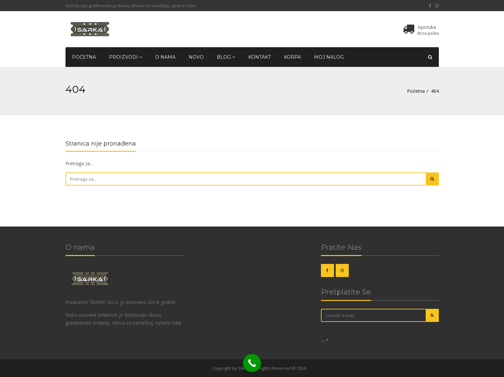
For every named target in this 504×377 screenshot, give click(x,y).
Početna (84, 57)
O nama (165, 57)
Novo (196, 57)
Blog (226, 57)
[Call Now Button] (252, 363)
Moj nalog (329, 57)
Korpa (292, 57)
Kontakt (259, 57)
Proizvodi (125, 57)
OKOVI (204, 368)
